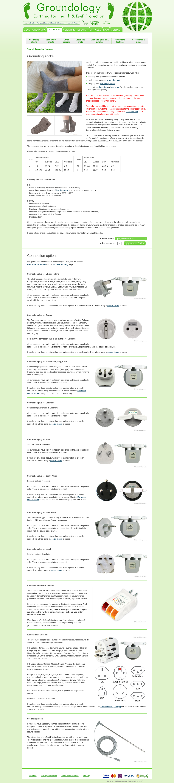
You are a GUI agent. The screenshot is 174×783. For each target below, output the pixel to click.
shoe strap (103, 87)
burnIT (141, 781)
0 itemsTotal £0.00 (106, 22)
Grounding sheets (34, 41)
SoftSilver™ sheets (51, 41)
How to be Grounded (36, 264)
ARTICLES (95, 30)
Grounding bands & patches (100, 41)
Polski (76, 23)
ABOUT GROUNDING (35, 30)
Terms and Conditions (70, 776)
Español (54, 23)
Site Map (86, 776)
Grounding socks (40, 56)
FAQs (106, 30)
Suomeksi (69, 23)
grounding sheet (107, 84)
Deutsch (47, 23)
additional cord (132, 111)
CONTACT (116, 30)
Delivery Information (49, 776)
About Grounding (60, 264)
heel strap (115, 87)
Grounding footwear (120, 41)
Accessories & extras (138, 41)
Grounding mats (81, 41)
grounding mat (113, 80)
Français (40, 23)
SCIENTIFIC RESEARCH (75, 30)
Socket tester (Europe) (110, 707)
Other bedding (66, 41)
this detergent (62, 190)
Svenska (61, 23)
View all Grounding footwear (40, 49)
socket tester (113, 305)
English (32, 23)
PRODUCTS (55, 30)
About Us (32, 776)
